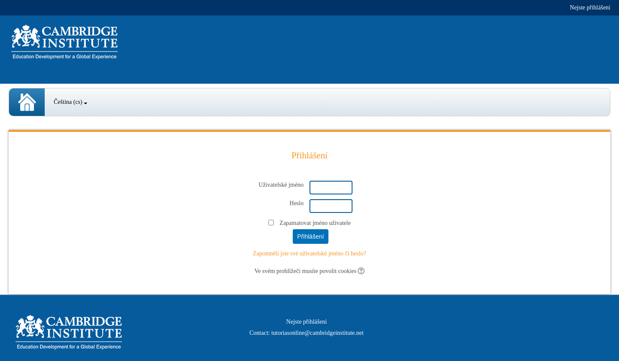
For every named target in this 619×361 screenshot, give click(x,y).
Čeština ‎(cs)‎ (70, 102)
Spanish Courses (27, 102)
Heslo (297, 203)
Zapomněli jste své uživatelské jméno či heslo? (309, 253)
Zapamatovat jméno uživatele (315, 223)
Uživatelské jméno (281, 185)
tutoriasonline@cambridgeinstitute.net (317, 333)
